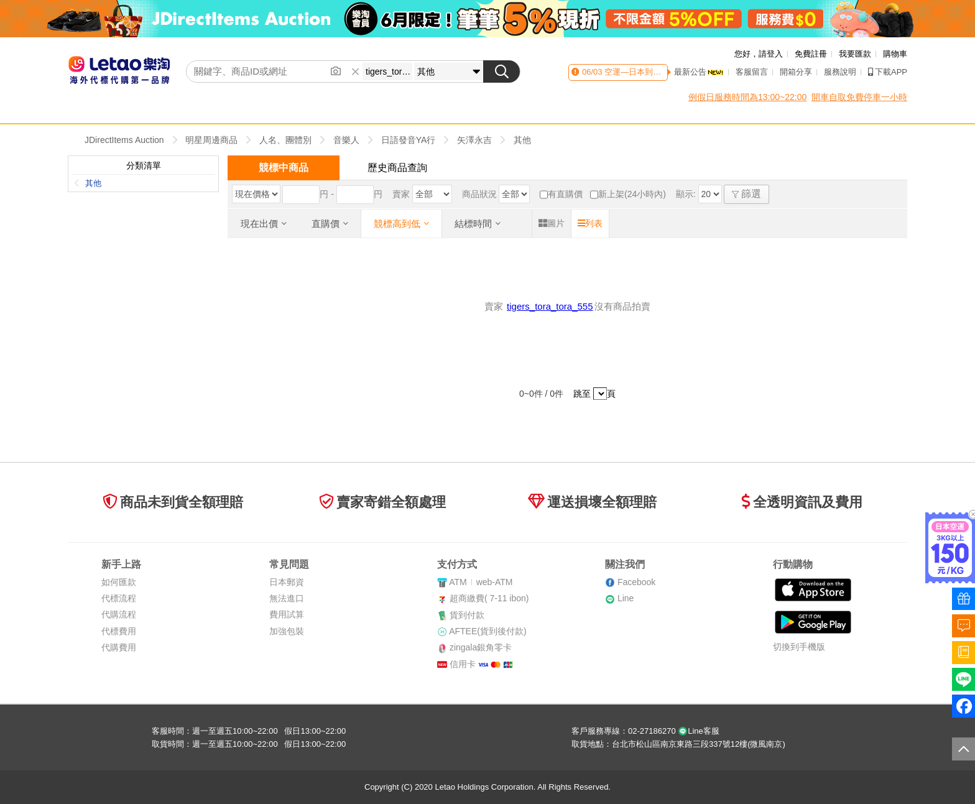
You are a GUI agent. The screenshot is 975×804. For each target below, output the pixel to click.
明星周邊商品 (211, 140)
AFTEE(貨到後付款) (487, 631)
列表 (590, 223)
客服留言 (752, 71)
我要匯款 (855, 53)
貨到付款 (467, 615)
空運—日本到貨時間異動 (648, 71)
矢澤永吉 (474, 140)
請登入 (771, 53)
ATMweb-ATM (480, 582)
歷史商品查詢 (397, 167)
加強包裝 (286, 631)
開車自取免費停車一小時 (859, 97)
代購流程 (118, 614)
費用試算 (286, 614)
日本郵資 (286, 582)
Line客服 (698, 731)
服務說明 (840, 71)
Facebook (636, 582)
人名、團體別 (285, 140)
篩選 (746, 193)
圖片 (551, 223)
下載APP (887, 71)
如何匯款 (118, 582)
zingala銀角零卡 (481, 647)
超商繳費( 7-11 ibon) (489, 598)
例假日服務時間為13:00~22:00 (747, 97)
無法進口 (286, 598)
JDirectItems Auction (124, 140)
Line (625, 598)
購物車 (895, 53)
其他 (522, 140)
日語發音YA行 (408, 140)
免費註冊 (811, 53)
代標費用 (118, 631)
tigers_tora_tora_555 (550, 306)
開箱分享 (796, 71)
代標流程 (118, 598)
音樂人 (346, 140)
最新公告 (699, 71)
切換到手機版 (799, 647)
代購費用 (118, 647)
